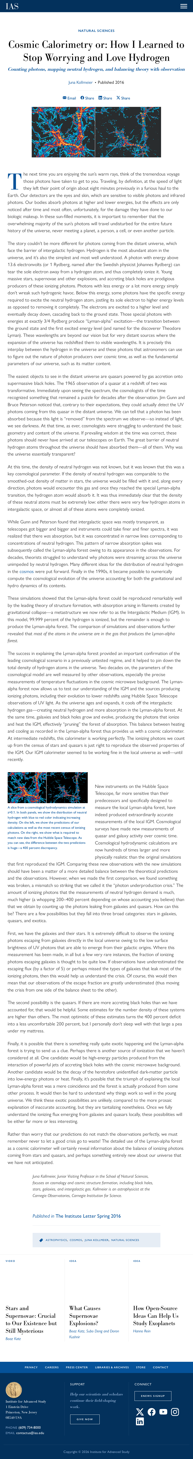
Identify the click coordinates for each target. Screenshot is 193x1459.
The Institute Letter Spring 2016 (88, 1216)
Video (10, 1261)
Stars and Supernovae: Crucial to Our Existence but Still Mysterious (31, 1319)
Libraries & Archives (112, 1367)
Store (141, 1367)
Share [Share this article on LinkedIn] (105, 98)
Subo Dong (94, 1331)
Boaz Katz (13, 1338)
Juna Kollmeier (81, 82)
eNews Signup (153, 1395)
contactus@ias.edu (30, 1433)
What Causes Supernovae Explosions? (85, 1315)
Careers (52, 1367)
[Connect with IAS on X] (140, 1415)
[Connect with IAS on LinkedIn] (140, 1424)
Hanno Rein (141, 1331)
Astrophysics (56, 1240)
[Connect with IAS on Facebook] (151, 1415)
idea (73, 1261)
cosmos (27, 571)
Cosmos (76, 1240)
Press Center (77, 1367)
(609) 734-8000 (29, 1427)
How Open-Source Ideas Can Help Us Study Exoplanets (156, 1315)
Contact (160, 1367)
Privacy (31, 1367)
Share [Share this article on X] (123, 98)
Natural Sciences (96, 31)
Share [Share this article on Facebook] (87, 98)
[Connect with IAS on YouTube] (163, 1415)
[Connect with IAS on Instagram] (175, 1415)
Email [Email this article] (69, 98)
